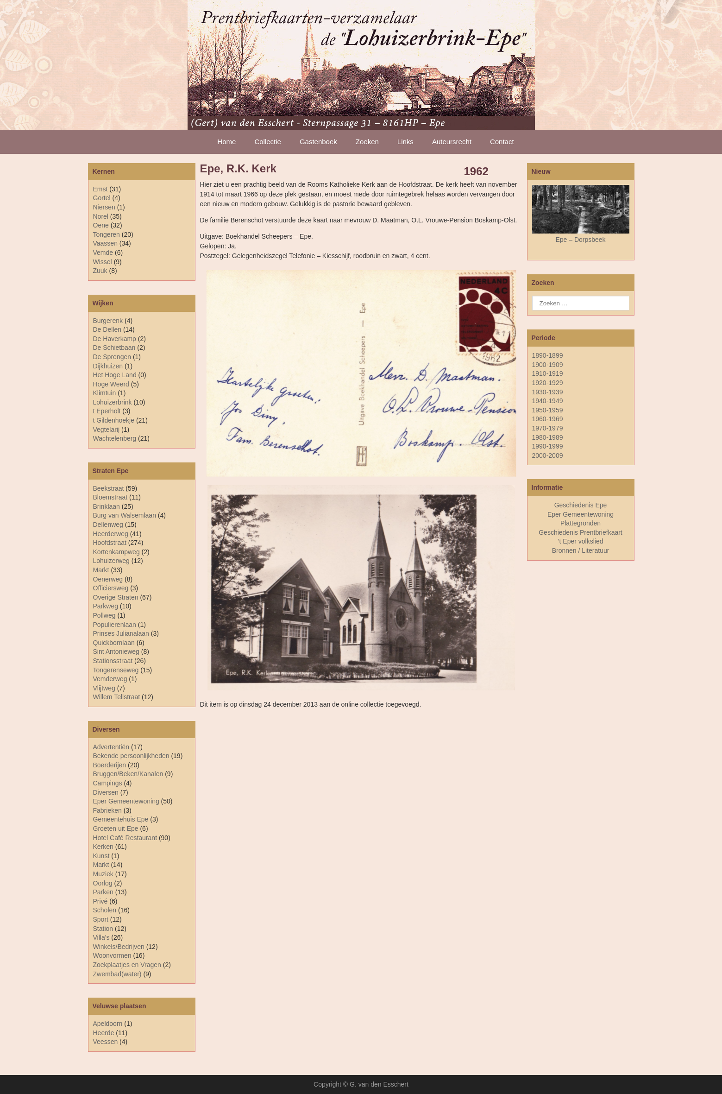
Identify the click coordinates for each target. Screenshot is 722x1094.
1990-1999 (547, 446)
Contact (502, 141)
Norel (100, 216)
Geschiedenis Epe (580, 505)
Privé (100, 901)
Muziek (103, 874)
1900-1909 (547, 364)
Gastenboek (318, 141)
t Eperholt (107, 411)
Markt (101, 864)
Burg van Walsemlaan (124, 515)
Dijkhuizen (108, 366)
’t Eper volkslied (580, 541)
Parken (103, 892)
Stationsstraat (113, 660)
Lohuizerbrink (112, 402)
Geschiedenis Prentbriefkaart (580, 532)
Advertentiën (111, 747)
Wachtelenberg (115, 438)
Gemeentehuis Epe (121, 819)
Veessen (105, 1041)
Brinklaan (106, 506)
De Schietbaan (114, 347)
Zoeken (367, 141)
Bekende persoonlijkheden (131, 755)
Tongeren (106, 234)
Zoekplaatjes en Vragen (127, 964)
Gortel (102, 198)
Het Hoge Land (115, 375)
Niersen (104, 207)
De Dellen (107, 329)
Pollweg (104, 615)
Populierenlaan (114, 624)
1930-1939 (547, 392)
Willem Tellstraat (116, 697)
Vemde (103, 252)
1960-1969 (547, 419)
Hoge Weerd (111, 384)
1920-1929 (547, 382)
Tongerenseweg (116, 670)
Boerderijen (109, 765)
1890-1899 (547, 355)
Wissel (102, 262)
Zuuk (100, 270)
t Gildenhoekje (114, 420)
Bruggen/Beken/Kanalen (128, 774)
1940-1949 (547, 401)
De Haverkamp (114, 338)
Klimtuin (104, 393)
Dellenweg (108, 524)
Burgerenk (108, 320)
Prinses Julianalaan (121, 633)
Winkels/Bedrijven (118, 946)
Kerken (103, 846)
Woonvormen (112, 955)
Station (103, 928)
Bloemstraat (110, 497)
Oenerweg (108, 579)
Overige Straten (115, 597)
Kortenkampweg (116, 552)
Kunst (101, 856)
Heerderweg (110, 534)
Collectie (267, 141)
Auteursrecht (451, 141)
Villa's (101, 937)
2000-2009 (547, 455)
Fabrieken (107, 810)
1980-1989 (547, 437)
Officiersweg (111, 588)
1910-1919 (547, 373)
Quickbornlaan (114, 642)
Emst (100, 189)
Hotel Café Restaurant (125, 837)
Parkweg (105, 606)
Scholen (105, 910)
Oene (101, 225)
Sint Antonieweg (116, 651)
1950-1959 (547, 410)
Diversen (106, 792)
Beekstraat (108, 488)
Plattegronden (580, 523)
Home (226, 141)
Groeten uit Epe (115, 828)
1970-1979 (547, 428)
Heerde (103, 1033)
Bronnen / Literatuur (580, 550)
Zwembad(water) (117, 974)
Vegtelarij (106, 429)
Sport (100, 919)
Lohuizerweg (111, 560)
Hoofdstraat (109, 542)
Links (405, 141)
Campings (107, 783)
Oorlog (103, 883)
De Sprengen (112, 356)
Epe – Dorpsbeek (580, 239)
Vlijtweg (104, 688)
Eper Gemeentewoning (126, 801)
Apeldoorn (108, 1023)
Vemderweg (110, 679)
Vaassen (105, 243)
